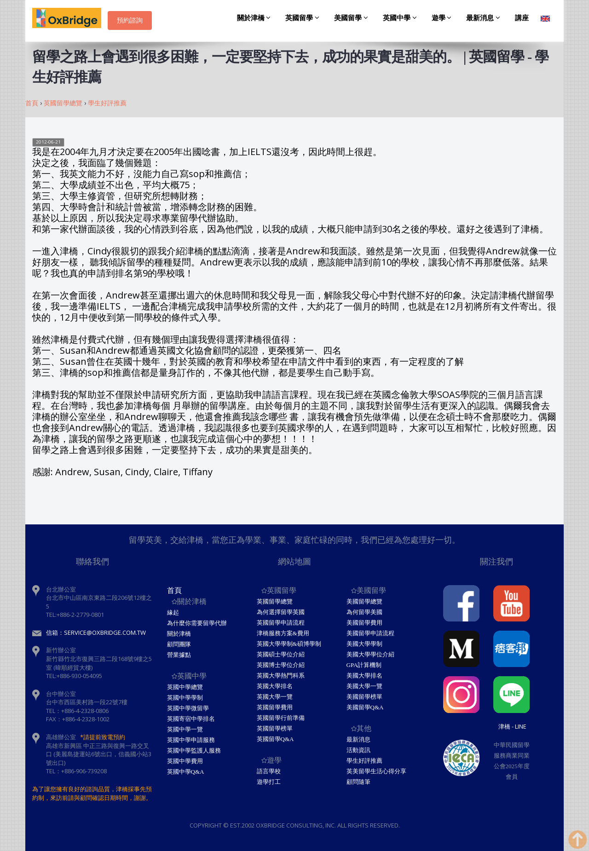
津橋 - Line (512, 726)
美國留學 (352, 18)
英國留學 (303, 18)
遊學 (443, 18)
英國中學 (401, 18)
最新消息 (484, 18)
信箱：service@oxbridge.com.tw (96, 632)
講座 (522, 18)
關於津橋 (255, 18)
